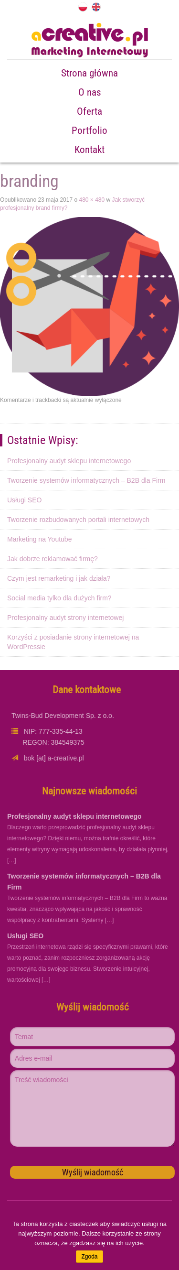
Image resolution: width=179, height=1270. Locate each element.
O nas (89, 92)
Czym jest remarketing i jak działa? (58, 578)
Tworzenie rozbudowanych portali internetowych (78, 519)
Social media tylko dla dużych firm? (59, 598)
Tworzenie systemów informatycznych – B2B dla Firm (86, 480)
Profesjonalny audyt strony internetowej (65, 617)
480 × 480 (92, 199)
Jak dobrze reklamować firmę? (52, 559)
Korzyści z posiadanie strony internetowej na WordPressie (73, 642)
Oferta (89, 111)
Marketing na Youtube (39, 539)
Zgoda (89, 1256)
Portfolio (89, 130)
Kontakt (89, 149)
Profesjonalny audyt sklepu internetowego (69, 461)
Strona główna (89, 73)
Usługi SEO (24, 500)
